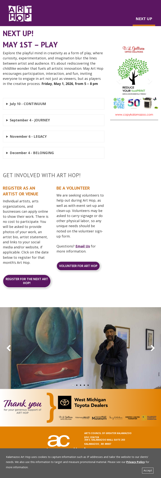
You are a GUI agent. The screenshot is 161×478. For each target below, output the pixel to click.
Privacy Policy (135, 462)
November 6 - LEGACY (28, 136)
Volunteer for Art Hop (78, 266)
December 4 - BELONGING (32, 153)
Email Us (82, 246)
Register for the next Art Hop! (27, 281)
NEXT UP (144, 18)
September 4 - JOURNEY (30, 120)
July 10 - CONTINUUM (28, 103)
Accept (148, 470)
